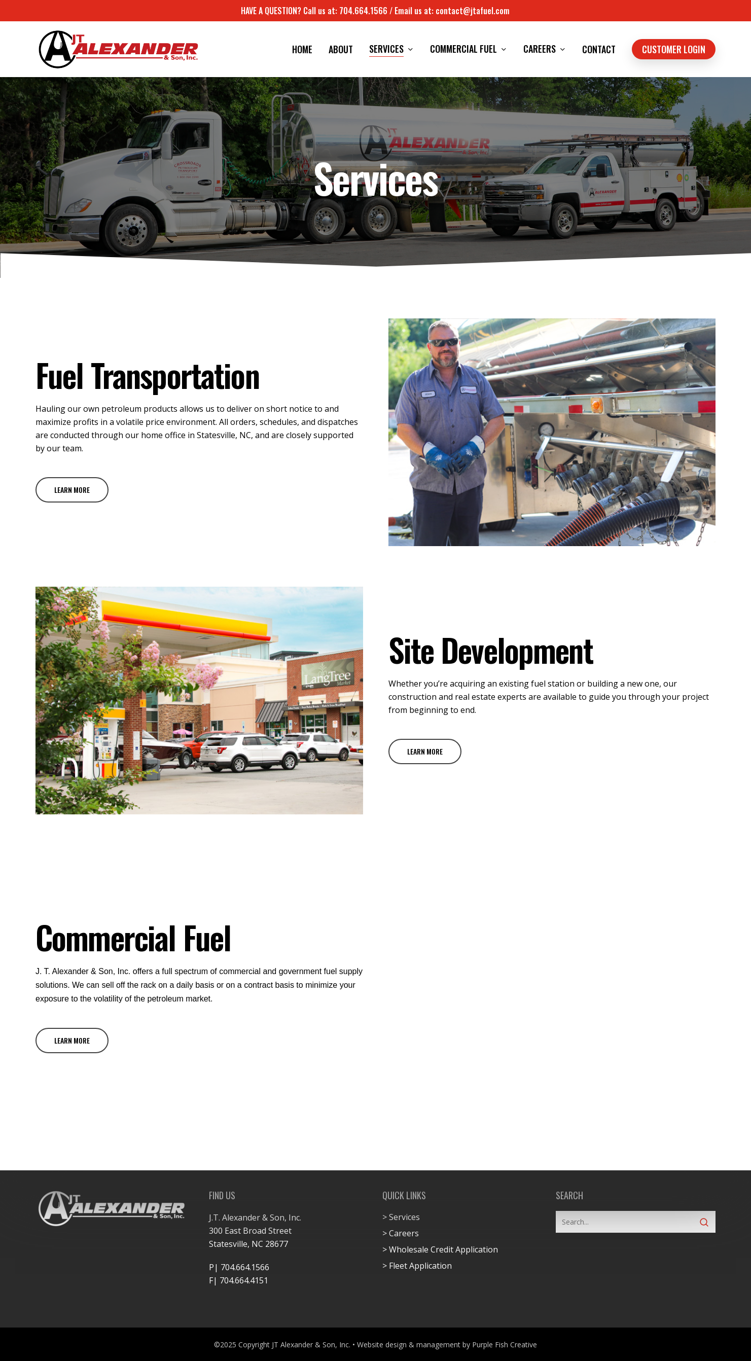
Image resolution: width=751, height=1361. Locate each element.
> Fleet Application (417, 1265)
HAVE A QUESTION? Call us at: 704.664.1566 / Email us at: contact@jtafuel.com (375, 11)
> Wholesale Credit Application (440, 1249)
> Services (401, 1217)
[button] (72, 490)
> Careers (400, 1233)
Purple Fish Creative (504, 1344)
